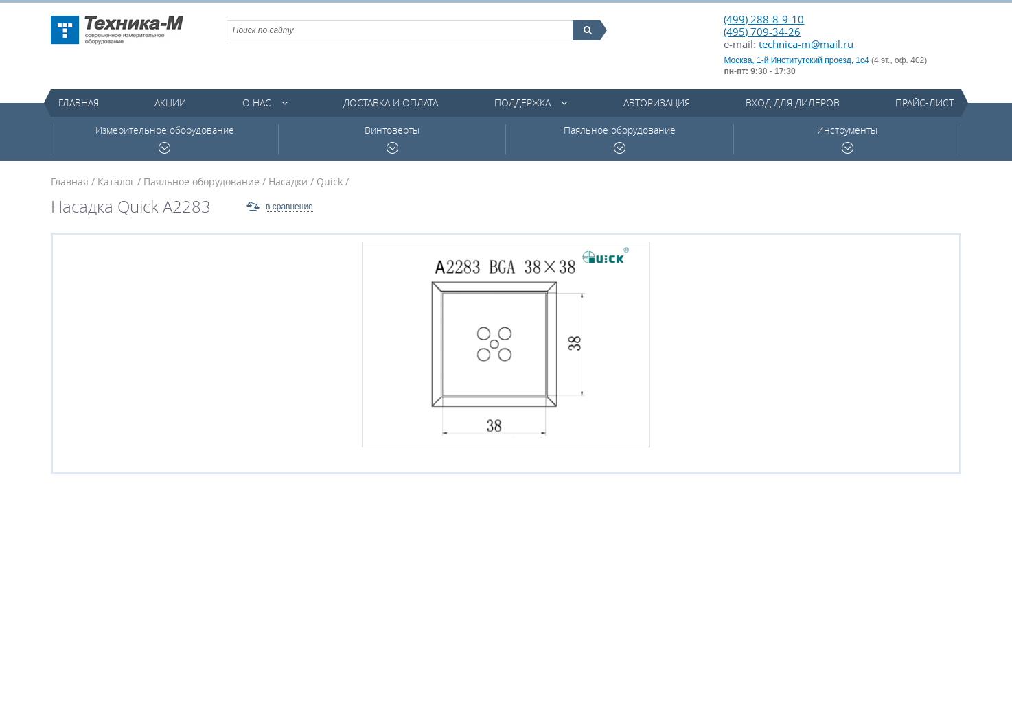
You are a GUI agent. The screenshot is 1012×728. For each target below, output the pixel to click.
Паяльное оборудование (620, 139)
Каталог (116, 181)
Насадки (288, 181)
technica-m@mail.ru (806, 44)
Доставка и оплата (390, 102)
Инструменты (847, 139)
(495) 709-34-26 (762, 31)
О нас (256, 102)
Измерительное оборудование (164, 139)
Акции (170, 102)
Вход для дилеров (793, 102)
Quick (330, 181)
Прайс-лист (924, 102)
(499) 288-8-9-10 (764, 19)
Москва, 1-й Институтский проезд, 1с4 (796, 60)
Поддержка (522, 102)
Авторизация (656, 102)
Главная (78, 102)
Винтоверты (392, 139)
